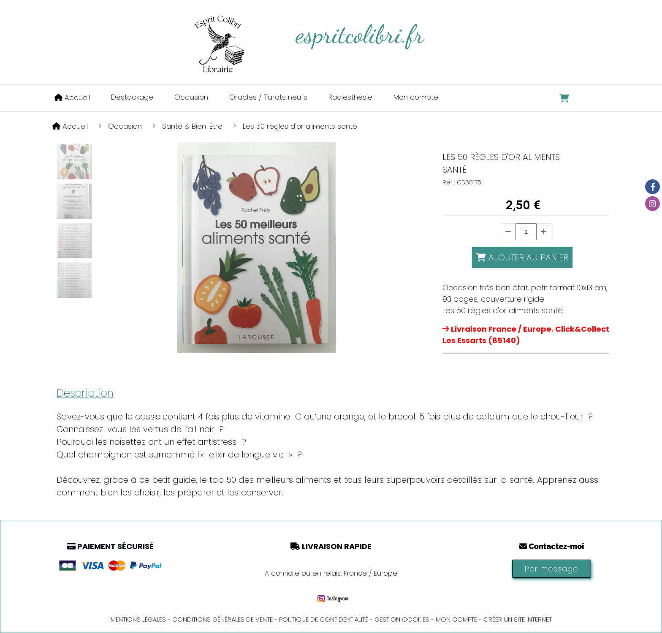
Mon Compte (456, 619)
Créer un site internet (517, 619)
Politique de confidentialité (323, 619)
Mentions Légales (138, 619)
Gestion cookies (401, 619)
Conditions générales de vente (222, 619)
